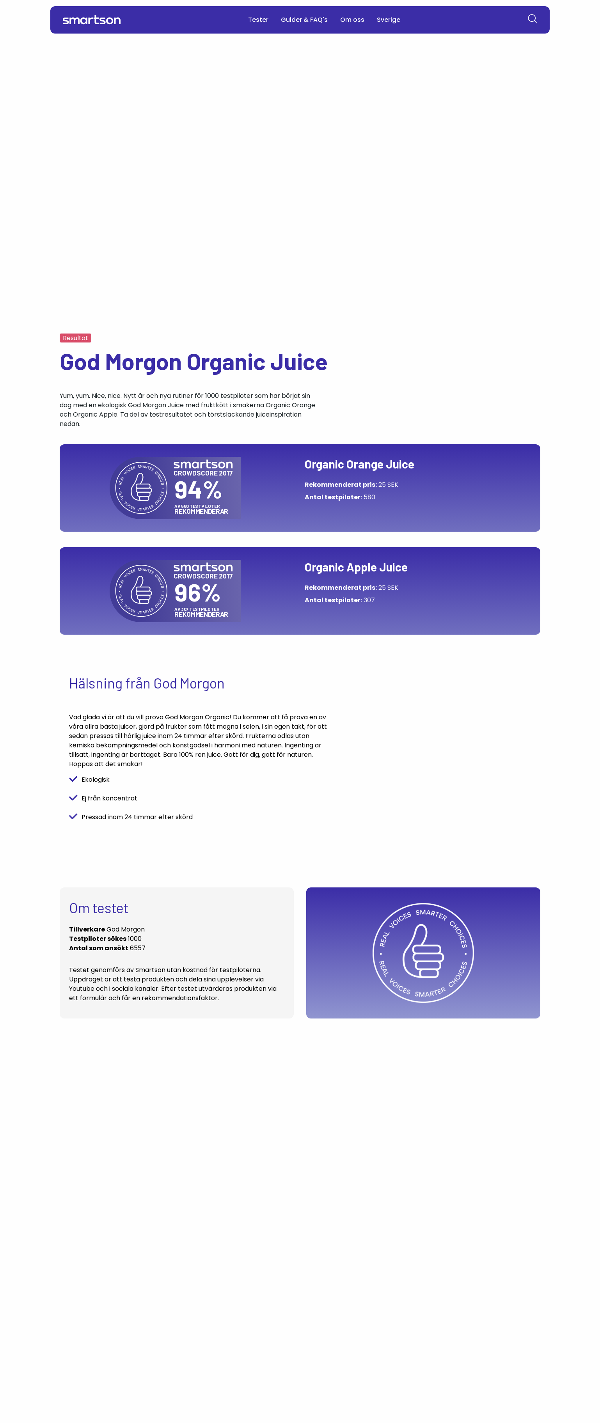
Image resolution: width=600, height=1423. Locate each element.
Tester (258, 19)
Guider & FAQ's (304, 19)
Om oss (352, 19)
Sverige (388, 19)
